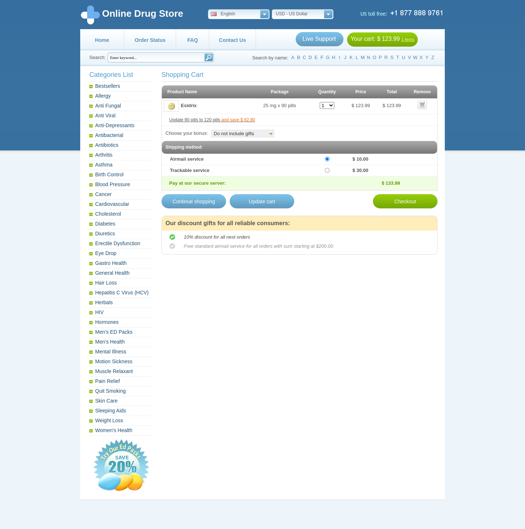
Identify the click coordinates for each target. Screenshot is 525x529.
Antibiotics (106, 145)
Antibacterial (109, 135)
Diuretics (105, 233)
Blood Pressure (112, 184)
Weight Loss (109, 420)
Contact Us (232, 40)
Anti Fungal (108, 106)
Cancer (103, 194)
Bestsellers (107, 86)
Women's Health (113, 430)
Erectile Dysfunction (117, 243)
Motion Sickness (113, 361)
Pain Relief (107, 381)
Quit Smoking (110, 391)
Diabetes (105, 224)
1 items (407, 39)
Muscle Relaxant (114, 371)
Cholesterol (108, 214)
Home (102, 40)
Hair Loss (106, 283)
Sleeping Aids (110, 411)
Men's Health (110, 342)
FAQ (192, 40)
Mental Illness (111, 351)
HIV (99, 312)
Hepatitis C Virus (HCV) (122, 292)
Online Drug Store (142, 13)
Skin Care (106, 401)
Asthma (103, 165)
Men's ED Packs (113, 332)
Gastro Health (111, 263)
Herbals (104, 302)
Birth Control (109, 174)
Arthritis (103, 155)
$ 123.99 (388, 39)
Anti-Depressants (114, 125)
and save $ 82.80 (238, 119)
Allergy (103, 96)
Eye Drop (105, 253)
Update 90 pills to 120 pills (212, 119)
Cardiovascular (112, 204)
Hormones (107, 322)
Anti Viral (105, 115)
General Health (112, 273)
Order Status (150, 40)
